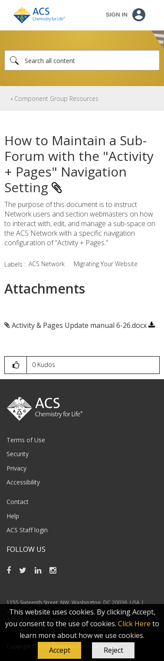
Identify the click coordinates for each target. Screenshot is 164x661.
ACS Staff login (27, 530)
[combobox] (82, 60)
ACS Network (47, 264)
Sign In (117, 14)
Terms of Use (26, 440)
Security (18, 454)
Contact (18, 501)
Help (13, 516)
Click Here (134, 623)
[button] (59, 650)
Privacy (16, 468)
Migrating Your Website (106, 264)
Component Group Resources (56, 98)
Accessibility (23, 482)
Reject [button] (113, 650)
